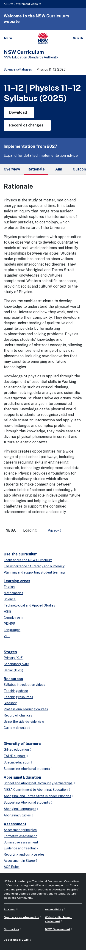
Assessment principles (20, 830)
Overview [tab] (12, 169)
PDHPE (9, 624)
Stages (10, 652)
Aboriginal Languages (20, 809)
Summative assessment (21, 842)
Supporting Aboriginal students (27, 769)
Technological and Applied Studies (29, 605)
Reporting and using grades (24, 854)
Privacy (53, 530)
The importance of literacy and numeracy (34, 566)
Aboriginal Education (22, 777)
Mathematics (13, 593)
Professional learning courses (26, 709)
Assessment (15, 824)
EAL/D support (14, 756)
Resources (13, 679)
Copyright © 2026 (16, 939)
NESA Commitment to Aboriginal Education (36, 789)
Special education (17, 762)
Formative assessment (20, 836)
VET (7, 636)
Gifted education (16, 749)
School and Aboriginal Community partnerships (38, 783)
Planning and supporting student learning (34, 572)
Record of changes (18, 715)
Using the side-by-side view (24, 721)
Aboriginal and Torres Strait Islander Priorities (37, 796)
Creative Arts (13, 618)
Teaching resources (18, 697)
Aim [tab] (58, 169)
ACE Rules (11, 867)
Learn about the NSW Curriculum (28, 560)
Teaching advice (16, 691)
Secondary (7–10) (16, 664)
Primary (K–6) (13, 658)
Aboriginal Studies (17, 815)
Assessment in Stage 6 (21, 860)
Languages (12, 630)
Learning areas (17, 581)
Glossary (10, 703)
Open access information (21, 917)
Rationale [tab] (36, 171)
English (9, 587)
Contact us (11, 929)
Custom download (17, 728)
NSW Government (57, 929)
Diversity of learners (22, 743)
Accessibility (54, 909)
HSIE (7, 611)
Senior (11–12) (13, 670)
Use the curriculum (20, 554)
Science (10, 599)
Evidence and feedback (21, 848)
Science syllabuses (18, 69)
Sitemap (9, 909)
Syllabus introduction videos (24, 684)
